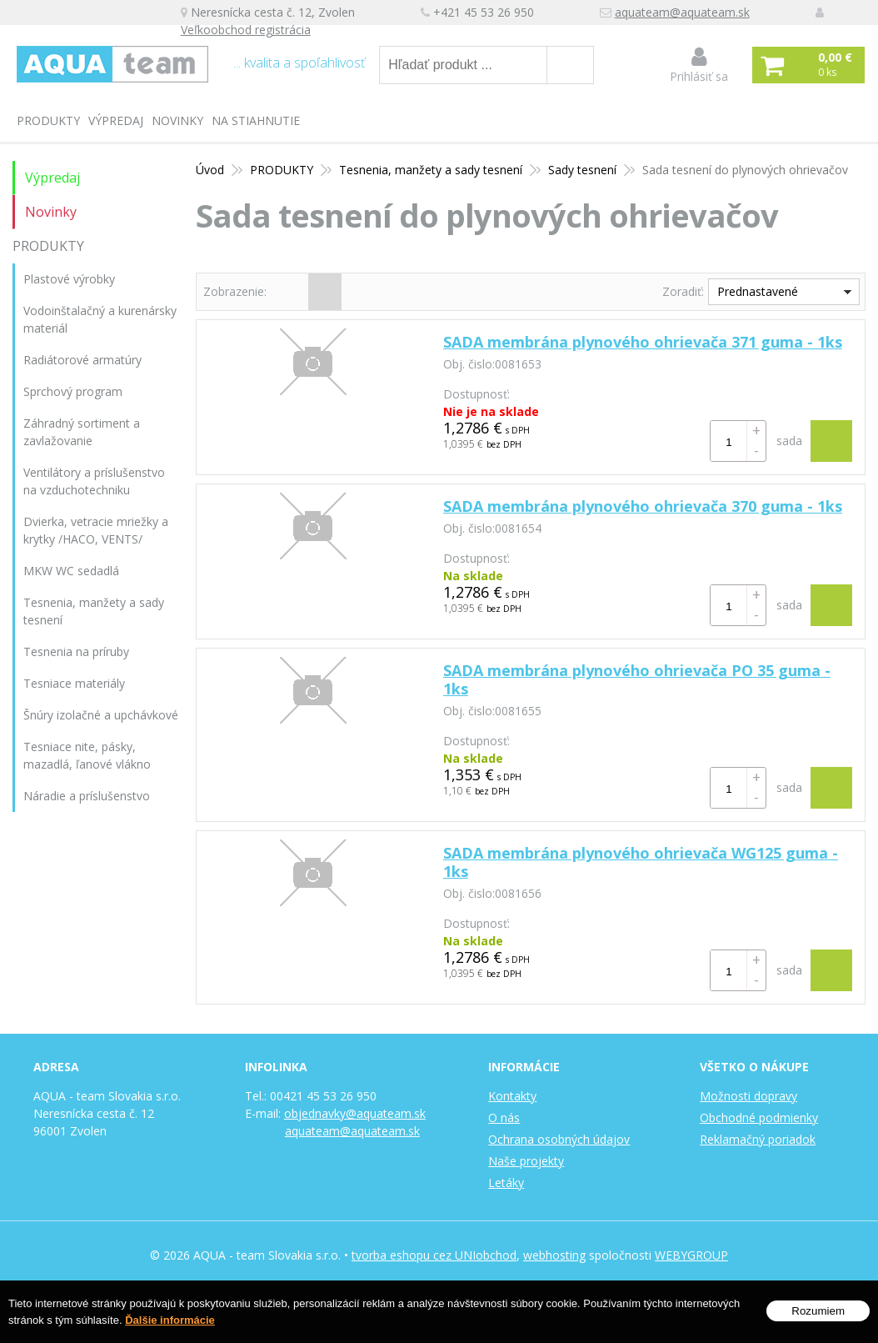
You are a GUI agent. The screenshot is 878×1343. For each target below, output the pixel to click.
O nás (504, 1117)
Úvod (210, 170)
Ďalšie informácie (170, 1320)
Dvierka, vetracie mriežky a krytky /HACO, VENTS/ (95, 530)
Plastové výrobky (69, 279)
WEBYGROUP (691, 1255)
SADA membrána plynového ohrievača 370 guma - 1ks (642, 506)
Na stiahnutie (256, 120)
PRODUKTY (48, 120)
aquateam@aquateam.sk (684, 13)
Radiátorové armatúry (82, 360)
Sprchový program (72, 391)
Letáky (506, 1182)
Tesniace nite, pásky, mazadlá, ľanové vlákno (87, 755)
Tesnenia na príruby (76, 651)
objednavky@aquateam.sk (355, 1113)
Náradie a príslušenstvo (86, 796)
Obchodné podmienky (759, 1117)
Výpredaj (115, 120)
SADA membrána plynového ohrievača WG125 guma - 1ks (640, 862)
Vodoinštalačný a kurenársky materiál (100, 319)
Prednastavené (757, 291)
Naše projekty (526, 1161)
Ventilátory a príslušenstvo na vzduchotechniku (94, 481)
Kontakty (512, 1096)
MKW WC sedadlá (71, 571)
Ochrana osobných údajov (559, 1139)
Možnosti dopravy (748, 1096)
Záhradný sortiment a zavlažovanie (81, 432)
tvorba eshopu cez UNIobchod (434, 1255)
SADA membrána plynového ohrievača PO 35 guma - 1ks (637, 679)
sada (789, 441)
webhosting (554, 1255)
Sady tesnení (582, 170)
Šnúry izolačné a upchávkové (100, 715)
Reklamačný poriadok (758, 1139)
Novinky (177, 120)
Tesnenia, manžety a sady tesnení (430, 170)
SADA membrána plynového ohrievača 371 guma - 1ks (642, 342)
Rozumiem (818, 1311)
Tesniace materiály (74, 683)
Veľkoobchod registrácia (248, 30)
